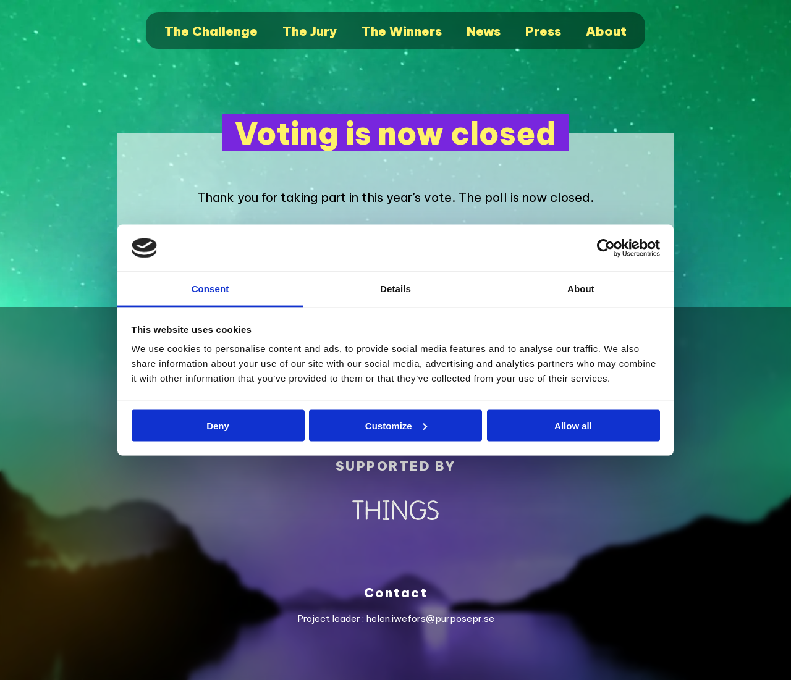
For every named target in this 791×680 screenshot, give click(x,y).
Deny (217, 425)
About (606, 31)
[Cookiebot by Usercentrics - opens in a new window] (606, 248)
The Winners (402, 31)
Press (543, 31)
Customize (396, 425)
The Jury (309, 31)
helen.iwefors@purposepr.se (430, 618)
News (484, 31)
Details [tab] (395, 288)
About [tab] (580, 288)
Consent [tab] (210, 288)
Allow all (573, 425)
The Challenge (211, 31)
